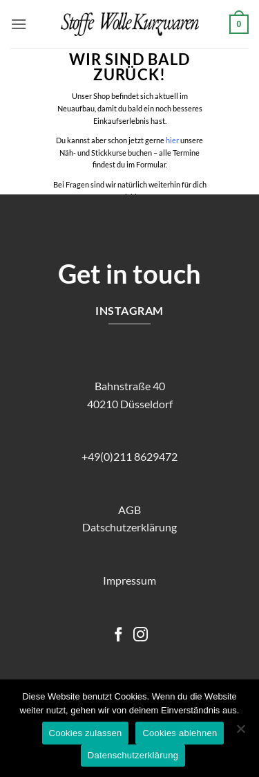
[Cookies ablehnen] (240, 733)
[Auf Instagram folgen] (140, 635)
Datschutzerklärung (129, 526)
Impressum (129, 580)
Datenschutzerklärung (133, 755)
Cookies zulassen (85, 733)
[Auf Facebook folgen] (118, 635)
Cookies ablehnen (179, 733)
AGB (129, 509)
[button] (18, 24)
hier (172, 140)
